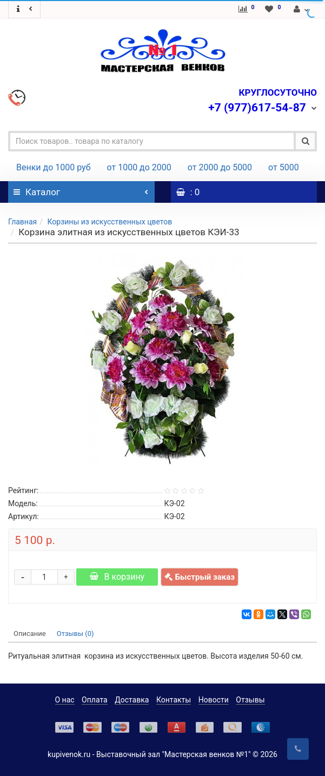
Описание (30, 633)
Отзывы (250, 699)
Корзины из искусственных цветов (109, 221)
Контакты (173, 699)
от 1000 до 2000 (139, 167)
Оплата (95, 699)
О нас (65, 699)
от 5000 (283, 167)
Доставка (132, 699)
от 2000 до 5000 (220, 167)
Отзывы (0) (75, 633)
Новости (213, 699)
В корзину (117, 577)
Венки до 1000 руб (53, 167)
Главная (22, 221)
